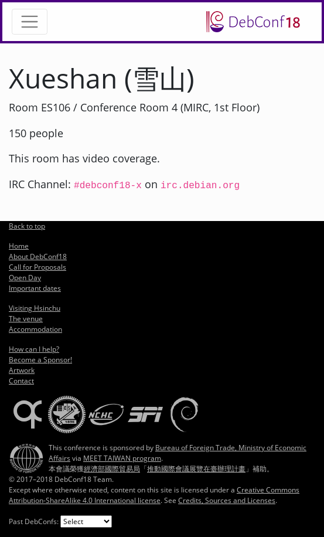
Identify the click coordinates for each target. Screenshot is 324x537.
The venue (26, 319)
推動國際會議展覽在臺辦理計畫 (196, 469)
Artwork (22, 370)
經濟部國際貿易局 (112, 469)
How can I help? (34, 349)
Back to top (27, 226)
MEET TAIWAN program (122, 458)
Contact (21, 381)
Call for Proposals (37, 267)
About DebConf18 (38, 256)
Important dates (35, 288)
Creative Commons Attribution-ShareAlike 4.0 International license (154, 495)
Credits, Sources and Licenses (226, 500)
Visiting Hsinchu (34, 308)
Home (19, 246)
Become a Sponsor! (40, 360)
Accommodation (35, 329)
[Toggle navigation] (29, 22)
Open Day (25, 278)
